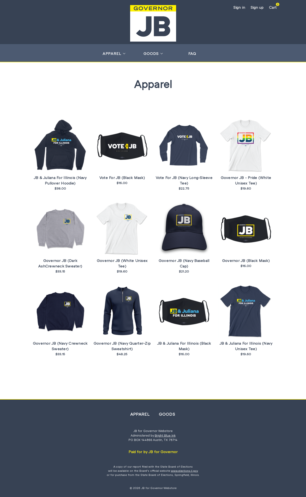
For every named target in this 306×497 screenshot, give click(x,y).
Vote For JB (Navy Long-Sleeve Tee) (184, 180)
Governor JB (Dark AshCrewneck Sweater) (60, 263)
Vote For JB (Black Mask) (122, 177)
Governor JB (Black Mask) (246, 260)
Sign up (257, 7)
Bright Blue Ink (165, 435)
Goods (153, 53)
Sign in (239, 7)
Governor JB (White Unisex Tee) (122, 263)
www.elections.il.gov (184, 470)
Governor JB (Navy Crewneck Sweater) (60, 346)
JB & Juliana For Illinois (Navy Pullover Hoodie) (60, 180)
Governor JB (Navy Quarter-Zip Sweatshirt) (122, 346)
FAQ (192, 53)
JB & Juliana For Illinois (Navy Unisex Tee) (246, 346)
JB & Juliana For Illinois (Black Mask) (184, 346)
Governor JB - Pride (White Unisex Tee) (246, 180)
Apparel (114, 53)
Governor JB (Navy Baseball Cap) (184, 263)
